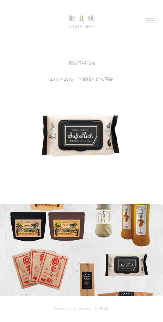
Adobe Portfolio (94, 308)
